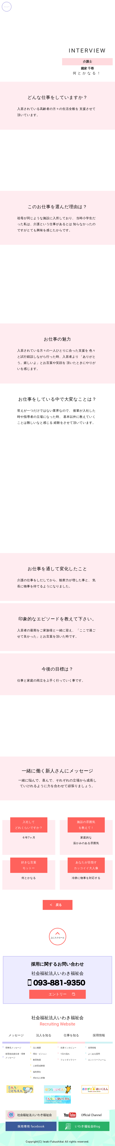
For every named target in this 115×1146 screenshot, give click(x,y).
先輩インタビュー (68, 1048)
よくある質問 (94, 1054)
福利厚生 (37, 1072)
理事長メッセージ (13, 1048)
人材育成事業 (39, 1066)
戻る (59, 905)
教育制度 (37, 1060)
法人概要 (37, 1048)
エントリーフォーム (97, 1060)
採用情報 (92, 1048)
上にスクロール (57, 938)
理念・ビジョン (40, 1054)
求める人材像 (39, 1078)
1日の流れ (64, 1054)
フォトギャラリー (68, 1060)
